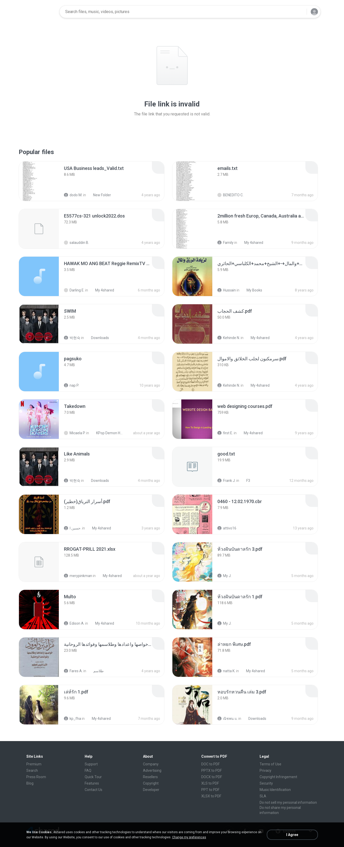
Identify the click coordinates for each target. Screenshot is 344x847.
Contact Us (93, 790)
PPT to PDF (210, 790)
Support (91, 764)
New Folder (99, 195)
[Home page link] (39, 11)
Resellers (150, 777)
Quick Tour (93, 777)
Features (92, 783)
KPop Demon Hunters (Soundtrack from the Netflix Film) (107, 433)
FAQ (88, 770)
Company (151, 764)
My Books (251, 290)
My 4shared (251, 243)
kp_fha (72, 718)
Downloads (97, 338)
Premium (33, 764)
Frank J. (226, 481)
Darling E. (74, 290)
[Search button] (300, 12)
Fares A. (73, 671)
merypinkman (78, 576)
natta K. (226, 671)
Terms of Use (270, 764)
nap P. (71, 385)
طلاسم (96, 671)
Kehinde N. (228, 338)
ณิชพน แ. (227, 718)
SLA (263, 796)
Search (32, 770)
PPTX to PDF (211, 770)
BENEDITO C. (230, 195)
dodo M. (73, 195)
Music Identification (275, 790)
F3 (245, 481)
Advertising (152, 770)
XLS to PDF (210, 783)
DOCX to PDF (211, 777)
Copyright (151, 783)
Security (266, 783)
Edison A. (74, 623)
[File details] (39, 181)
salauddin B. (76, 243)
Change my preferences (189, 837)
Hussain (226, 290)
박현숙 (72, 338)
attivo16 (226, 528)
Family (225, 243)
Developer (151, 790)
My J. (224, 576)
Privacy (265, 770)
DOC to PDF (210, 764)
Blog (30, 783)
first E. (225, 433)
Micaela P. (74, 433)
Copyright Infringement (278, 777)
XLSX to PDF (211, 796)
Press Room (36, 777)
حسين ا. (72, 528)
